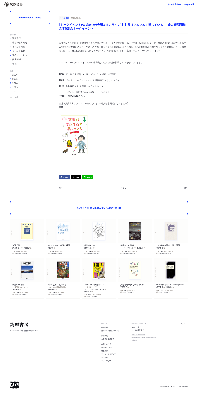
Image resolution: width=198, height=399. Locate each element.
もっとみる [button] (15, 97)
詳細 (61, 107)
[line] (87, 177)
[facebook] (64, 177)
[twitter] (76, 177)
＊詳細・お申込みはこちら (72, 95)
